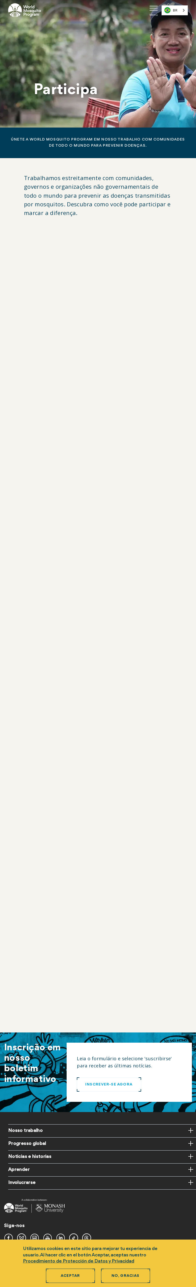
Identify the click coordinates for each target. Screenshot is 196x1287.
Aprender (19, 1169)
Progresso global (27, 1143)
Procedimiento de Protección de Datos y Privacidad (78, 1261)
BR (170, 10)
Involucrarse (21, 1182)
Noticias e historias (29, 1156)
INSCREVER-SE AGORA (109, 1084)
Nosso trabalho (25, 1130)
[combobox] (175, 10)
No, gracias (126, 1276)
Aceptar (70, 1276)
